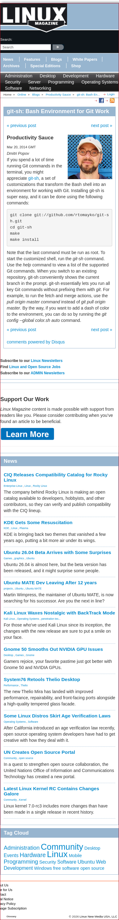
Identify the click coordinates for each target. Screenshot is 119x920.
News (8, 59)
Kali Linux (9, 618)
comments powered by (36, 341)
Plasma (23, 528)
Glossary (11, 916)
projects (8, 588)
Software (13, 88)
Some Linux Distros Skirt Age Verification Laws (57, 715)
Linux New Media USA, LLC (98, 916)
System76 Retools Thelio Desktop (42, 679)
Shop (76, 66)
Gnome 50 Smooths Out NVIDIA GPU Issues (53, 649)
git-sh (33, 178)
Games (8, 558)
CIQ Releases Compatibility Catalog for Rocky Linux (56, 477)
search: (6, 39)
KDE (6, 528)
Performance (11, 685)
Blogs (56, 59)
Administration (18, 75)
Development (76, 75)
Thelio (24, 685)
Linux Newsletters (47, 361)
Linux (28, 485)
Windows (43, 868)
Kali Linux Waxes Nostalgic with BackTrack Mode (59, 612)
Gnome (30, 655)
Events (11, 855)
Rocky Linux (40, 485)
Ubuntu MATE (33, 588)
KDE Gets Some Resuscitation (38, 522)
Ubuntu (30, 558)
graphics (19, 558)
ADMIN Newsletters (48, 373)
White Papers (85, 59)
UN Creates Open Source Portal (39, 752)
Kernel (22, 799)
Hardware (105, 75)
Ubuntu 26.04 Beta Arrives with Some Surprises (57, 552)
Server (34, 82)
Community (10, 758)
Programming (61, 82)
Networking (40, 88)
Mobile (75, 855)
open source (26, 758)
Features (32, 59)
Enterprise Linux (13, 485)
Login (111, 94)
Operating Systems (100, 82)
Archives (11, 66)
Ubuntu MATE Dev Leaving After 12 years (50, 582)
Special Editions (45, 66)
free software (66, 868)
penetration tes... (51, 618)
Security (13, 82)
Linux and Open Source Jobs (35, 367)
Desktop (48, 75)
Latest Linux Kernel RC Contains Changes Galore (51, 791)
